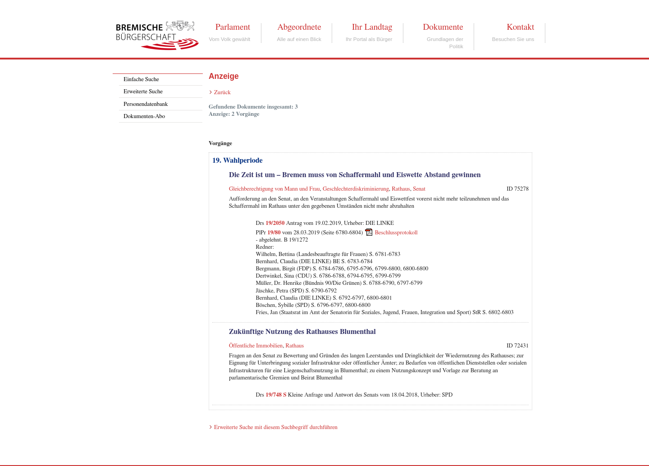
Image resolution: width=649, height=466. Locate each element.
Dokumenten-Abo (144, 116)
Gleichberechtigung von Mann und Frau (274, 189)
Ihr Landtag (372, 27)
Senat (419, 189)
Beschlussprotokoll (396, 232)
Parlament (232, 27)
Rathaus (401, 189)
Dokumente (443, 27)
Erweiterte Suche (143, 92)
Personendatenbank (145, 104)
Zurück (222, 93)
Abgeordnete (299, 27)
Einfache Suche (141, 79)
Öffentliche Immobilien (256, 346)
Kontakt (520, 27)
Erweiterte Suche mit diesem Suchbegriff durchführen (276, 427)
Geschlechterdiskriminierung (356, 189)
